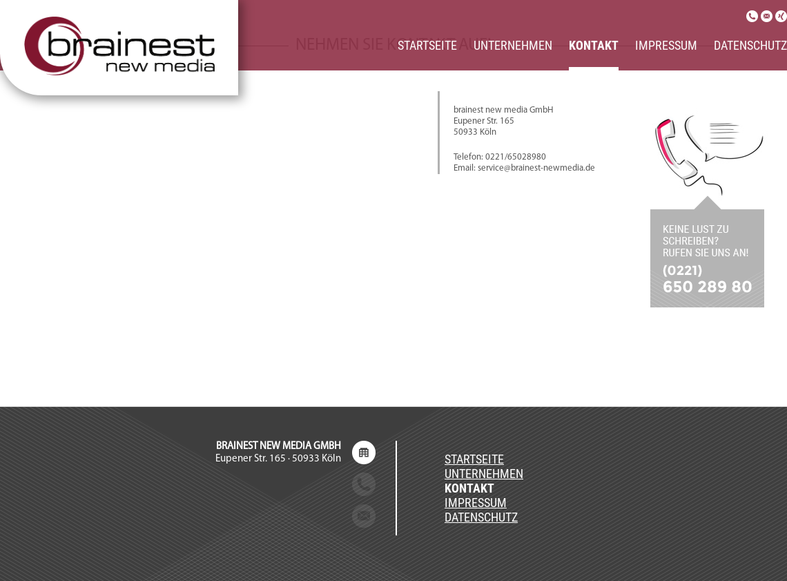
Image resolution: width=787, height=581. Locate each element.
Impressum (666, 45)
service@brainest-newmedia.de (272, 516)
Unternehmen (513, 45)
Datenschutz (750, 45)
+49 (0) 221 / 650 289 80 (288, 484)
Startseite (427, 45)
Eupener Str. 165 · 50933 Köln (278, 452)
